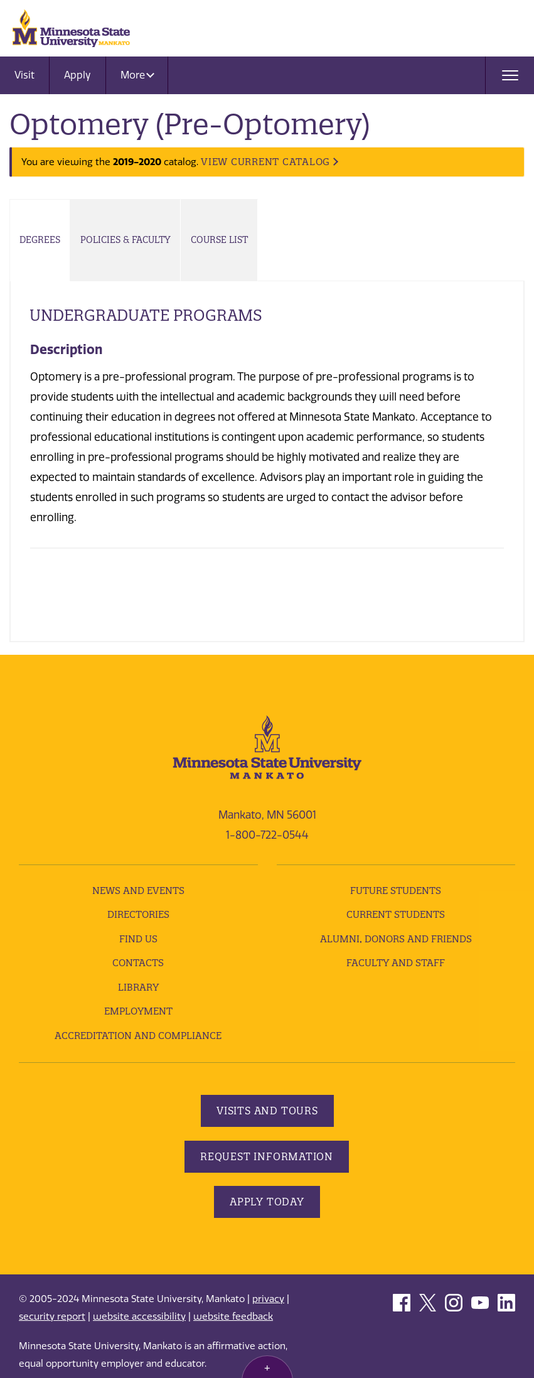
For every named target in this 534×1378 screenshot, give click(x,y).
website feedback (233, 1316)
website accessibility (139, 1316)
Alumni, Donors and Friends (396, 939)
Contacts (138, 963)
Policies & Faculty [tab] (125, 239)
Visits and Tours (267, 1110)
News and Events (138, 890)
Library (138, 987)
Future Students (395, 890)
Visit (24, 75)
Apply (77, 75)
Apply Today (267, 1201)
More (137, 75)
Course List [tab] (219, 239)
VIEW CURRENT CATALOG (265, 162)
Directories (138, 914)
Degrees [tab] (39, 239)
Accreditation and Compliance (138, 1036)
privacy (268, 1299)
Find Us (138, 939)
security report (52, 1316)
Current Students (395, 914)
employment (138, 1011)
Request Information (266, 1156)
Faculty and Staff (395, 963)
